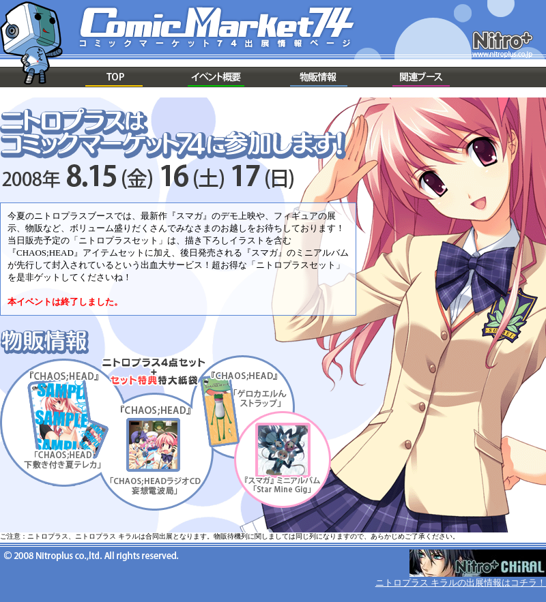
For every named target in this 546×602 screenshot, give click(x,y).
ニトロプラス (502, 44)
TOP (114, 77)
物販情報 (318, 77)
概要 (216, 77)
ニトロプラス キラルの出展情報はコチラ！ (460, 582)
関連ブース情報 (421, 77)
